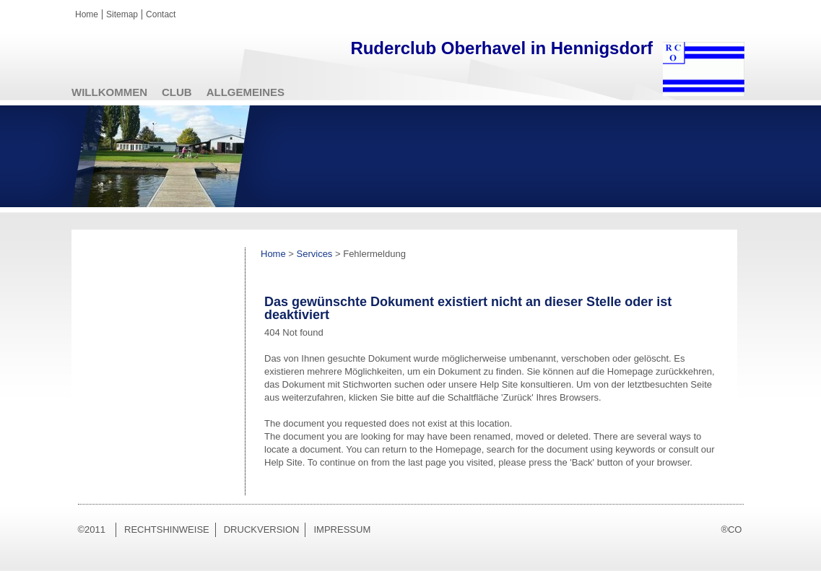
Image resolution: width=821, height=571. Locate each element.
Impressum (341, 529)
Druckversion (262, 529)
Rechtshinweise (166, 529)
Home (86, 14)
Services (315, 253)
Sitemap (122, 14)
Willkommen (109, 92)
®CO (731, 529)
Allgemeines (245, 92)
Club (177, 92)
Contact (160, 14)
